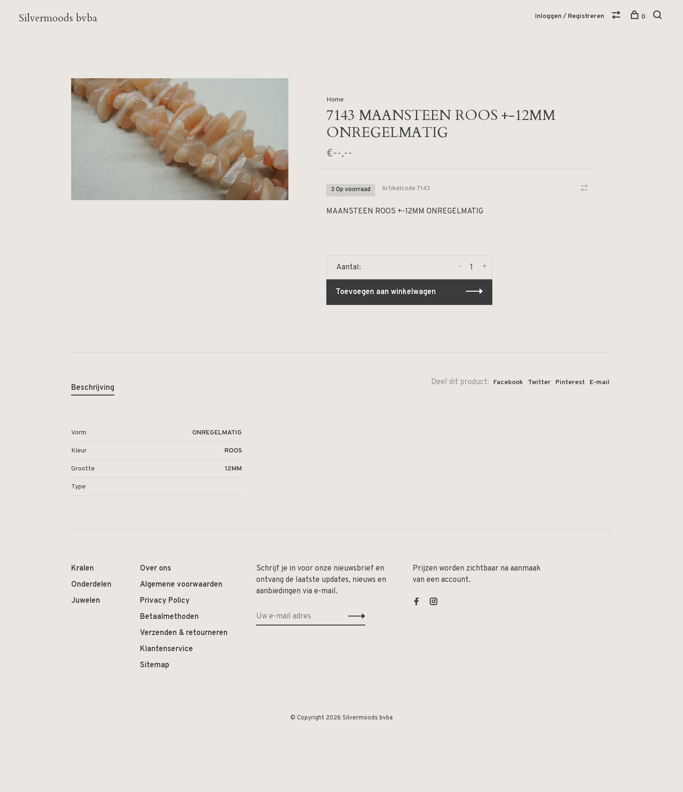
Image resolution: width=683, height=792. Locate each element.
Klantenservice (166, 649)
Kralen (82, 568)
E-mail (599, 382)
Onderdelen (91, 584)
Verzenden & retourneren (184, 633)
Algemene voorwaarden (181, 584)
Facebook (508, 382)
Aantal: (348, 267)
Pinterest (570, 382)
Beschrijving (92, 388)
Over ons (155, 568)
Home (335, 100)
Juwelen (85, 601)
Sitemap (154, 665)
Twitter (539, 382)
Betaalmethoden (169, 617)
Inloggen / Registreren (569, 16)
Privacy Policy (165, 601)
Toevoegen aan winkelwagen (386, 292)
